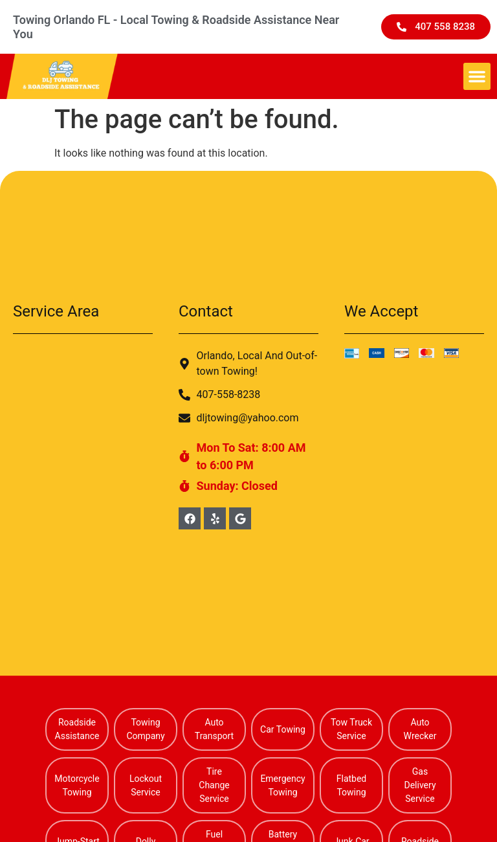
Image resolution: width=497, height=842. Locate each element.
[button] (477, 76)
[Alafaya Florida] (83, 445)
